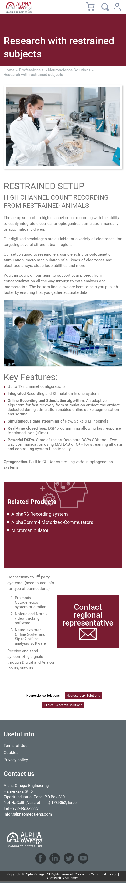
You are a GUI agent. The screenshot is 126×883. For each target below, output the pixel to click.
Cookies (11, 753)
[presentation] (63, 127)
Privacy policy (16, 760)
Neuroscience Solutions (69, 70)
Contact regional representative (87, 614)
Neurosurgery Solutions (83, 695)
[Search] (105, 7)
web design (109, 874)
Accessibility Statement (63, 878)
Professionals (31, 70)
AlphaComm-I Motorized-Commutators (52, 522)
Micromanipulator (29, 530)
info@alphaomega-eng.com (28, 814)
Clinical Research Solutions (63, 705)
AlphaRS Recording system (39, 514)
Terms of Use (15, 745)
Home (9, 70)
